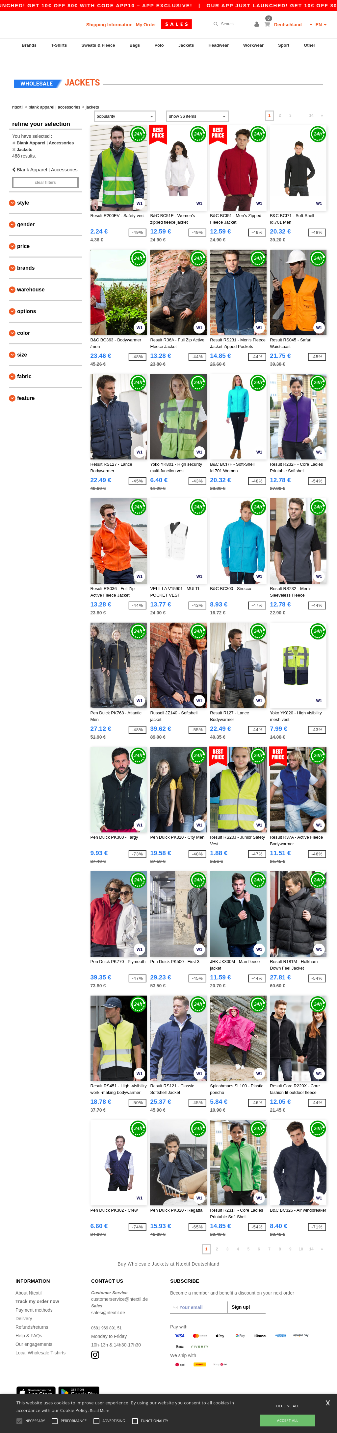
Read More (100, 1410)
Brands (29, 45)
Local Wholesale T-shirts (40, 1340)
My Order (146, 24)
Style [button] (23, 190)
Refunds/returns (31, 1314)
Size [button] (22, 342)
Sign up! (241, 1294)
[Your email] (198, 1294)
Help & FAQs (28, 1322)
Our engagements (33, 1331)
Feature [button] (26, 385)
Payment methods (34, 1297)
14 (311, 103)
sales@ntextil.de (108, 1299)
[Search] (230, 24)
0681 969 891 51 (108, 1315)
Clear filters (45, 169)
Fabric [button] (24, 363)
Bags (135, 45)
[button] (257, 24)
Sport (283, 45)
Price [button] (23, 233)
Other (309, 45)
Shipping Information (109, 24)
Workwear (253, 45)
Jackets (186, 45)
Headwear (219, 45)
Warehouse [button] (31, 277)
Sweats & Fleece (98, 45)
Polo (159, 45)
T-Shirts (59, 45)
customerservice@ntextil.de (119, 1286)
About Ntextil (28, 1280)
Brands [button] (26, 255)
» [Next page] (322, 103)
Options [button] (26, 298)
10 (301, 1236)
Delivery (23, 1305)
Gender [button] (26, 211)
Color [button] (23, 320)
